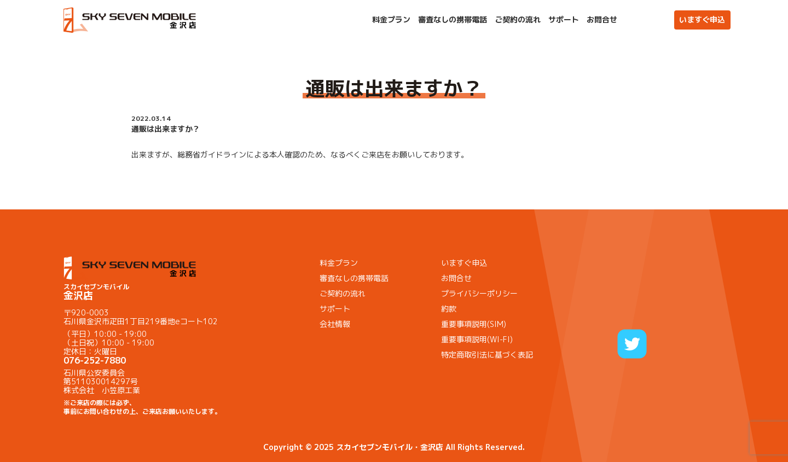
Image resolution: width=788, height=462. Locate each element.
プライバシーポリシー (479, 293)
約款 (448, 308)
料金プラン (391, 20)
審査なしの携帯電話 (452, 20)
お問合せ (602, 20)
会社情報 (335, 324)
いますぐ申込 (702, 19)
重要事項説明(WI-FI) (477, 339)
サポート (563, 20)
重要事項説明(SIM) (473, 324)
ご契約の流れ (518, 20)
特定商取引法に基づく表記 (487, 354)
